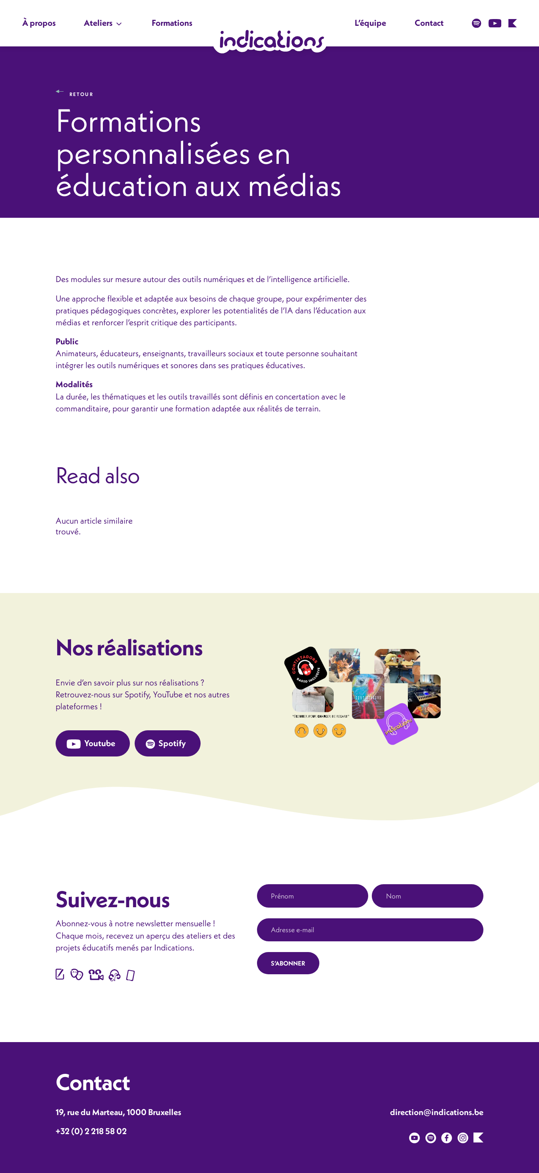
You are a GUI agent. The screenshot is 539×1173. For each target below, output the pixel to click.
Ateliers (98, 22)
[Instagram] (463, 1137)
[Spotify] (430, 1137)
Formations (172, 22)
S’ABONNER (288, 963)
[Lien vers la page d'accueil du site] (269, 39)
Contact (429, 22)
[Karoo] (478, 1137)
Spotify (166, 743)
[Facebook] (446, 1137)
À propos (39, 22)
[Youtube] (414, 1137)
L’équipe (370, 22)
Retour (81, 91)
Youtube (91, 743)
